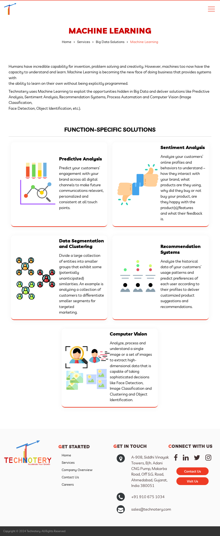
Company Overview (77, 470)
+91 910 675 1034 (148, 496)
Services (68, 462)
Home (66, 455)
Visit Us (192, 481)
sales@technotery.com (151, 509)
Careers (68, 484)
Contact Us (70, 477)
